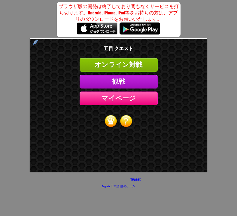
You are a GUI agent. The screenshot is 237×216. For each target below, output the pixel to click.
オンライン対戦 (118, 64)
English (106, 186)
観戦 (118, 81)
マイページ (119, 98)
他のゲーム (127, 186)
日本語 (115, 186)
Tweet (135, 179)
